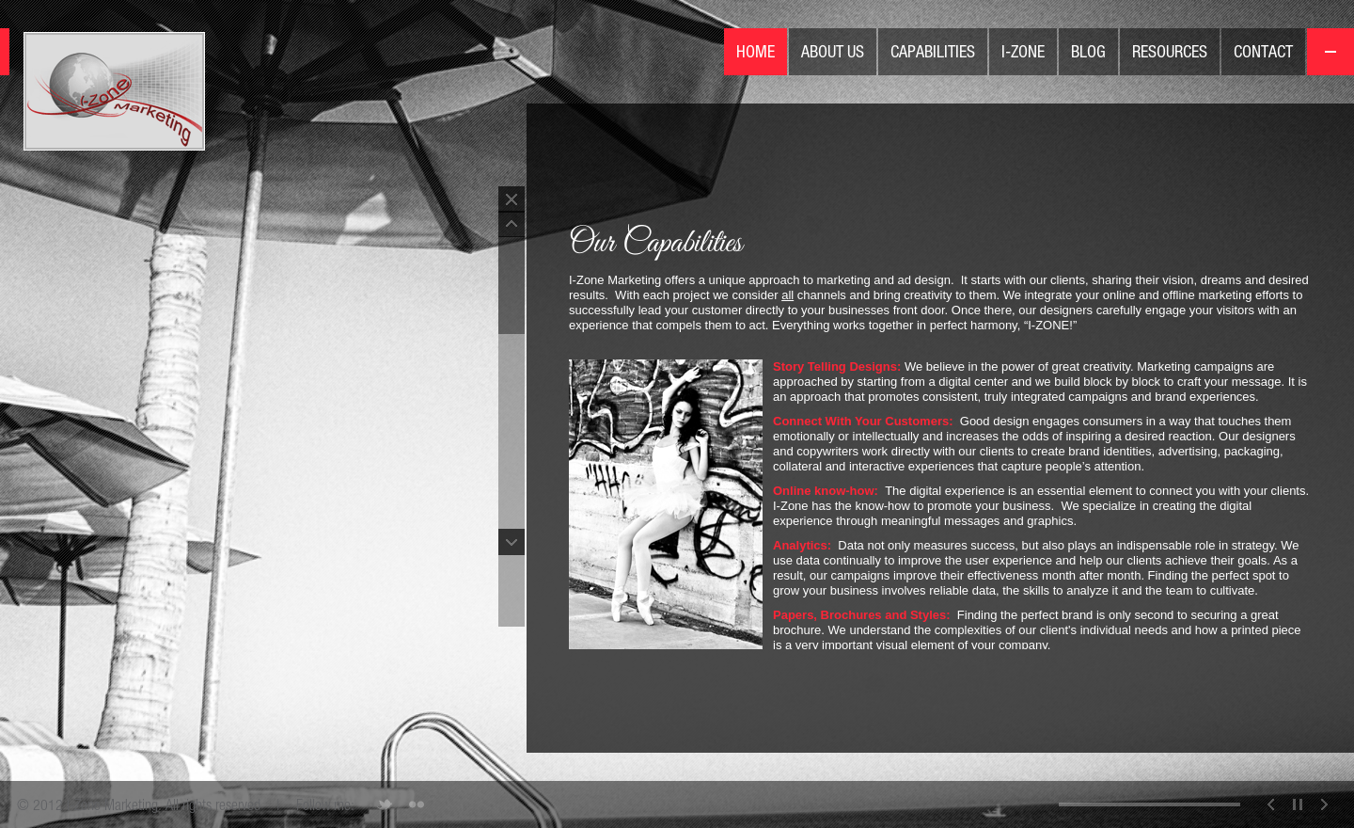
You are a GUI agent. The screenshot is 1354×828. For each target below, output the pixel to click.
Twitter (385, 804)
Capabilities (932, 51)
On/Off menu (1330, 51)
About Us (832, 51)
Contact (1263, 51)
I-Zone (1023, 51)
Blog (1088, 51)
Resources (1169, 51)
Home (755, 51)
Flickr (417, 804)
